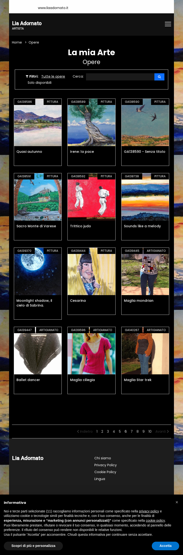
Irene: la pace (82, 151)
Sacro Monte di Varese (36, 226)
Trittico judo (80, 226)
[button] (177, 502)
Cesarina (78, 300)
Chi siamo (102, 458)
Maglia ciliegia (82, 380)
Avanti (162, 431)
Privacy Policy (105, 465)
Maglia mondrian (138, 300)
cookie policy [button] (155, 520)
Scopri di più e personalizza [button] (33, 546)
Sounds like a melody (142, 226)
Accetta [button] (165, 546)
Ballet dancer (28, 380)
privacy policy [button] (149, 511)
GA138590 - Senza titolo (144, 151)
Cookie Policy (105, 472)
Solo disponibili (39, 82)
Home (17, 42)
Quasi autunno (29, 151)
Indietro (85, 431)
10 (150, 431)
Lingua (99, 479)
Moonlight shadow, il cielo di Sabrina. (34, 303)
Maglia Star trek (138, 380)
